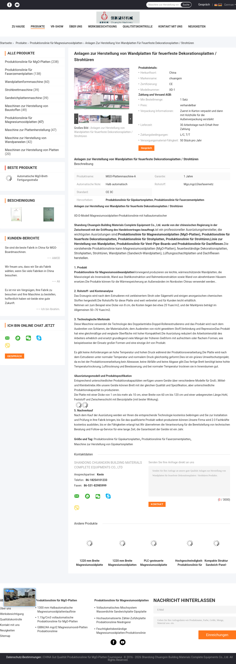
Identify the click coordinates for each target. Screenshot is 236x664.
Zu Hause (18, 26)
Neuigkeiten (197, 26)
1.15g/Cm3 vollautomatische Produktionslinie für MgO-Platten (57, 619)
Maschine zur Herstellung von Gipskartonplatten (103, 444)
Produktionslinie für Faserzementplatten (19, 72)
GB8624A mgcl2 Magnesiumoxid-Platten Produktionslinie (62, 629)
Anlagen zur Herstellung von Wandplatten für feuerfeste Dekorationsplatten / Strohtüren (103, 132)
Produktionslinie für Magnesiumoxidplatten (56, 43)
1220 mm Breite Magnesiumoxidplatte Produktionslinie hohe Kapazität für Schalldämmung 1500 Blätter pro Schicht (89, 563)
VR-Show (57, 26)
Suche (186, 4)
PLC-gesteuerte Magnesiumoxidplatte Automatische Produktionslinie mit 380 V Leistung (153, 563)
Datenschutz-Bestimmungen (23, 657)
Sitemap (5, 635)
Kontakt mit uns (171, 26)
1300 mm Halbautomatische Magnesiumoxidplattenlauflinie (56, 609)
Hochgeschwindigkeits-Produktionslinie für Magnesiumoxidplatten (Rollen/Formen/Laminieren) (189, 563)
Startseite (6, 43)
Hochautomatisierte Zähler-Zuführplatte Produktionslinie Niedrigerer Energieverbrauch (121, 621)
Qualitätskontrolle (138, 26)
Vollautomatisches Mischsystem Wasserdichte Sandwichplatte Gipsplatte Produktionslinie (121, 610)
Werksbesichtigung (102, 26)
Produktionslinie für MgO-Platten (27, 62)
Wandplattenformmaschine (24, 82)
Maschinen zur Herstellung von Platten (32, 150)
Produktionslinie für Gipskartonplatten (117, 439)
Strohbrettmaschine (19, 90)
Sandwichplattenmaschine (23, 98)
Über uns (75, 26)
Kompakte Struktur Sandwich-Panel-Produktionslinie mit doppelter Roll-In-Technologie (216, 563)
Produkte (38, 26)
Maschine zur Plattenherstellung (27, 130)
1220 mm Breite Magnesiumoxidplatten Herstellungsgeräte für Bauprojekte (122, 563)
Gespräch (204, 4)
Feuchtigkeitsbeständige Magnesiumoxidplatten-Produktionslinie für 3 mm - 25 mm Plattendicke (121, 631)
